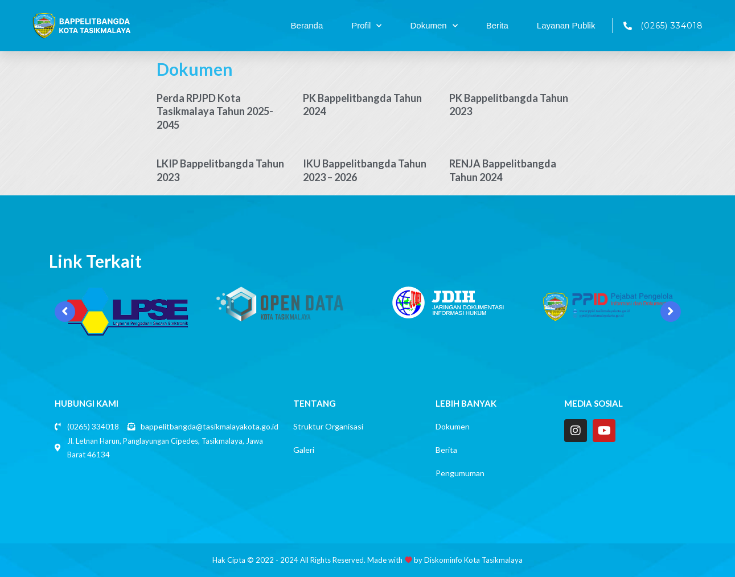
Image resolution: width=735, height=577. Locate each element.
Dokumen (433, 26)
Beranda (307, 25)
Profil (366, 26)
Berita (497, 25)
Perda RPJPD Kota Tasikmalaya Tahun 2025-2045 (215, 111)
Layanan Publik (566, 25)
